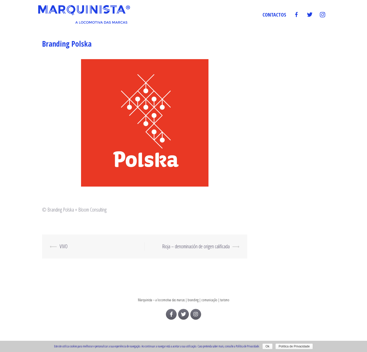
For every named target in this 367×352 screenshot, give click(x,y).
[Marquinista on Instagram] (195, 314)
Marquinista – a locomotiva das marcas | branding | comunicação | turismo (183, 299)
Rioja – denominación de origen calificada (196, 246)
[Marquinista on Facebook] (171, 314)
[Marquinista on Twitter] (183, 314)
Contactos (274, 14)
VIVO (64, 246)
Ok (267, 346)
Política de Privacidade (294, 346)
